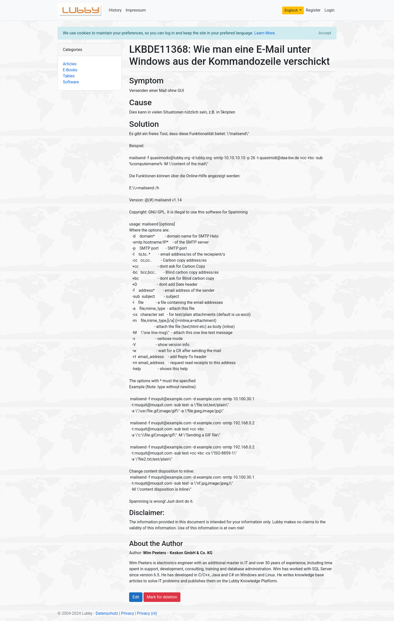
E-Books (70, 70)
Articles (69, 64)
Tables (69, 76)
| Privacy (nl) (146, 613)
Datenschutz (107, 613)
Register (313, 10)
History (115, 10)
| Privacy (126, 613)
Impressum (136, 10)
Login (329, 10)
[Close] (325, 33)
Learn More (264, 33)
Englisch (291, 10)
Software (71, 82)
